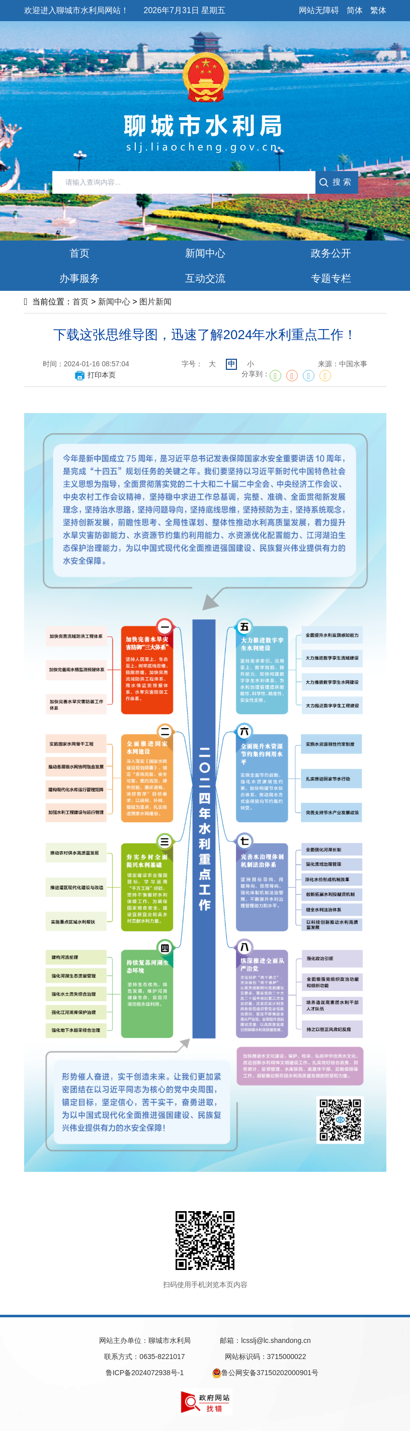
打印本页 (95, 375)
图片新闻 (155, 301)
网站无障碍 (319, 10)
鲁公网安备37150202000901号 (265, 1373)
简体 (355, 10)
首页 (80, 301)
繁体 (378, 10)
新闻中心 (114, 301)
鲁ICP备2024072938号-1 (145, 1373)
